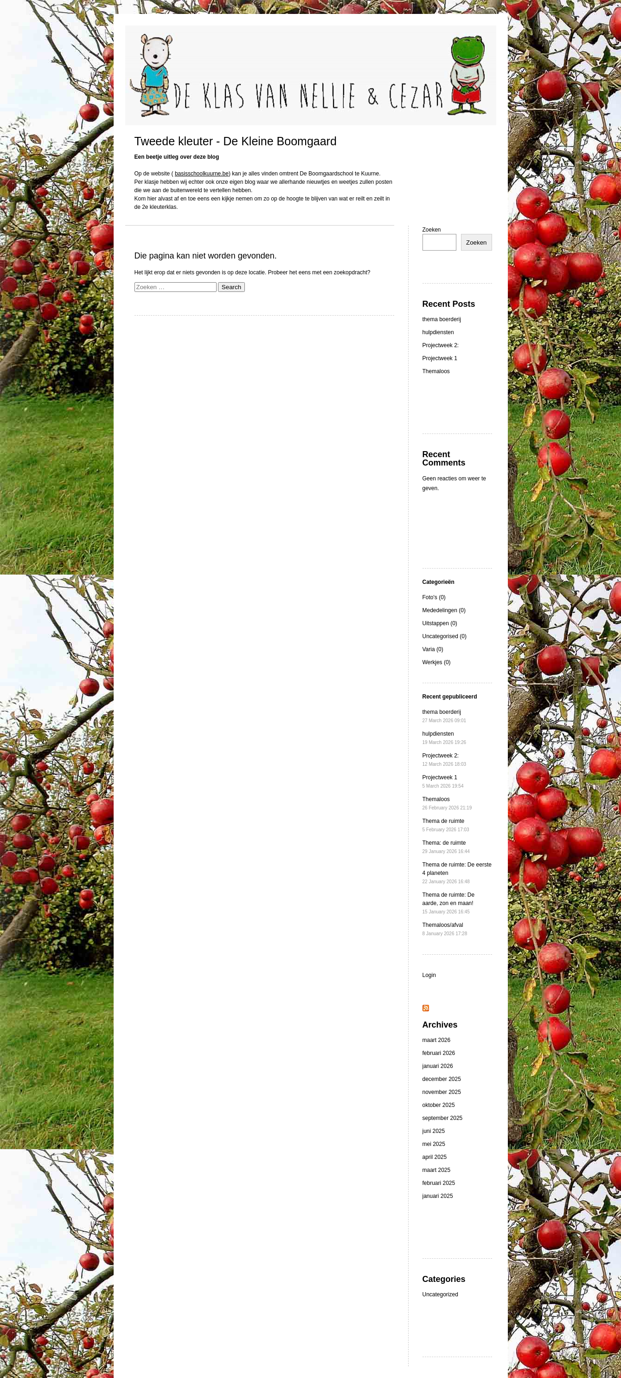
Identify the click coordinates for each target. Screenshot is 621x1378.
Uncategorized (440, 1294)
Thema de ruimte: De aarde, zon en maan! (449, 903)
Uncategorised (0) (445, 636)
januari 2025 (438, 1196)
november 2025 (442, 1092)
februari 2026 (439, 1053)
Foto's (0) (434, 597)
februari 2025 (439, 1183)
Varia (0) (433, 649)
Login (429, 975)
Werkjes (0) (437, 662)
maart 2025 (437, 1170)
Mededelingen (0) (444, 610)
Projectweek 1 (440, 358)
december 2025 (442, 1079)
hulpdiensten (438, 332)
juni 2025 (434, 1131)
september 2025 (443, 1118)
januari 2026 (438, 1066)
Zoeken (432, 229)
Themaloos (436, 371)
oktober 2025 (439, 1105)
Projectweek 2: (441, 345)
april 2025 (435, 1157)
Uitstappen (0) (440, 623)
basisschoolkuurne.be (202, 173)
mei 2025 (434, 1144)
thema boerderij (442, 319)
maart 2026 (437, 1040)
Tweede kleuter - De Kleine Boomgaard (235, 141)
